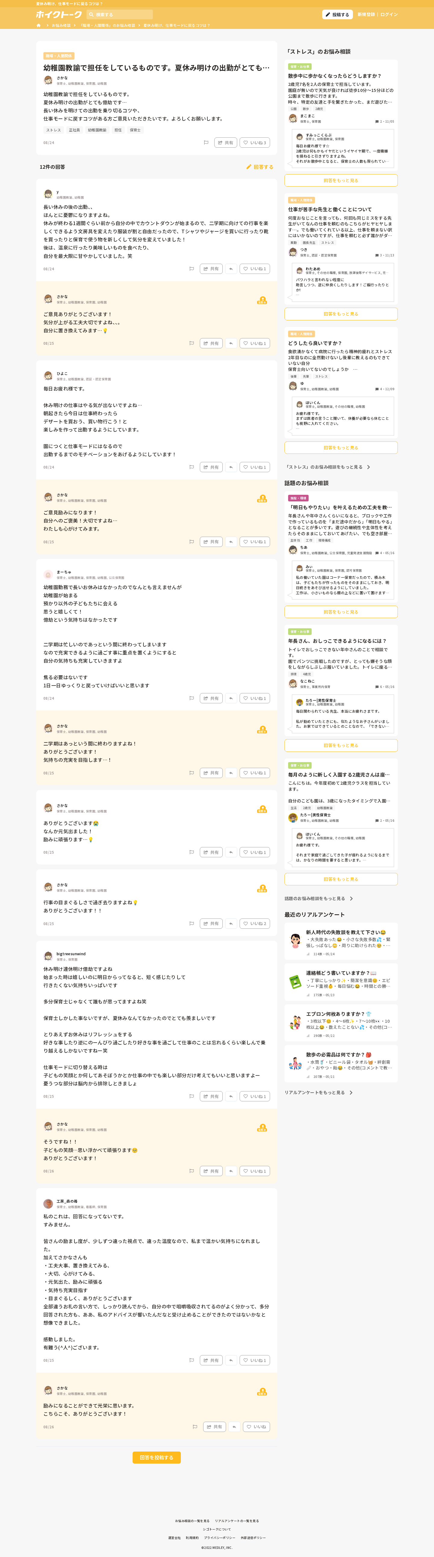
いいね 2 (255, 923)
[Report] (206, 142)
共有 (225, 143)
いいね (256, 1427)
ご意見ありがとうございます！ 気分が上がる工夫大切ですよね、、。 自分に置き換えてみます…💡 (83, 322)
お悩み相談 (61, 25)
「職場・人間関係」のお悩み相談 (107, 25)
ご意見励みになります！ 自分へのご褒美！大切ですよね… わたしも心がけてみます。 (80, 520)
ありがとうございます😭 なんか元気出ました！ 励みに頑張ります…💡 (71, 831)
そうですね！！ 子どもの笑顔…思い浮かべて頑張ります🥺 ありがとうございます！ (90, 1149)
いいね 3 (255, 143)
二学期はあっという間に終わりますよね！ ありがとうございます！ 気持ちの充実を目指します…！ (90, 751)
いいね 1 (255, 268)
